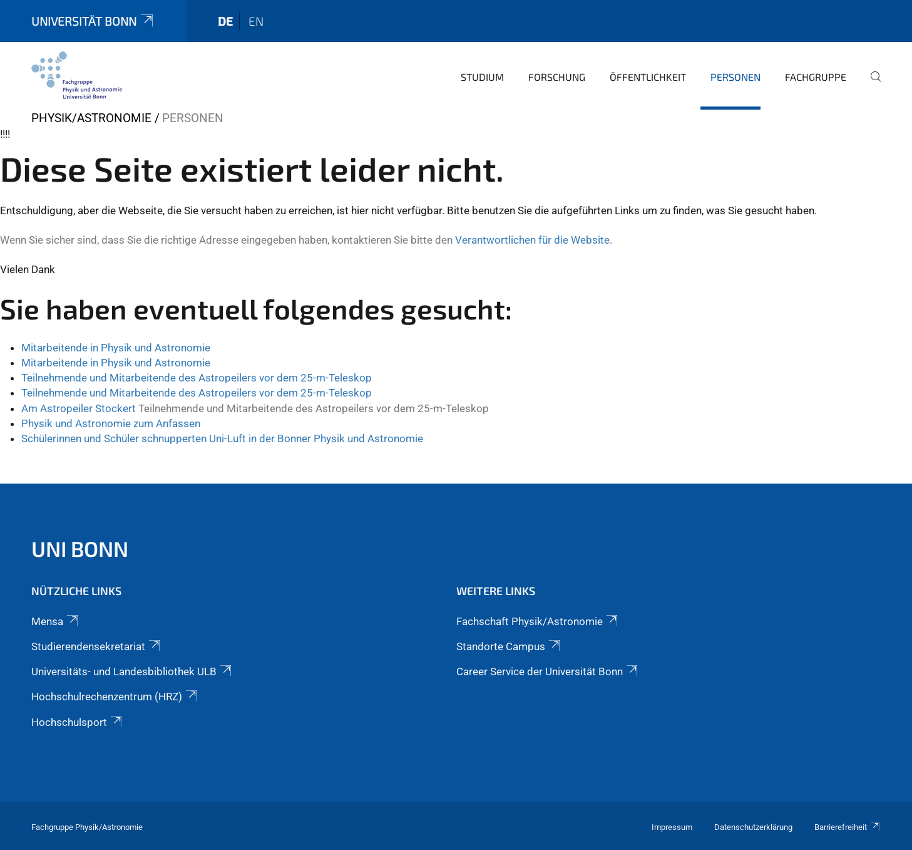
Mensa (55, 621)
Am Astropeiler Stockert (78, 408)
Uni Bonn (79, 548)
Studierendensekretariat (96, 646)
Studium (482, 77)
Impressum (672, 827)
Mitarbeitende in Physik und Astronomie (115, 347)
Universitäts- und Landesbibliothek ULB (132, 671)
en (256, 21)
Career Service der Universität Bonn (548, 671)
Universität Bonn (93, 21)
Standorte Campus (509, 646)
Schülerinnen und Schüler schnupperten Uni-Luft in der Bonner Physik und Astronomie (222, 438)
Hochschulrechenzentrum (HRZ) (115, 696)
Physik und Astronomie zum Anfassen (110, 423)
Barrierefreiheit (847, 827)
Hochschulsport (77, 722)
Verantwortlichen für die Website (532, 240)
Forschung (556, 77)
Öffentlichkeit (648, 77)
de (225, 21)
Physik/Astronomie (91, 118)
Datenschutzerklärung (753, 827)
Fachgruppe (815, 77)
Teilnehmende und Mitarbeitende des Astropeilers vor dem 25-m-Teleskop (196, 377)
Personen (735, 77)
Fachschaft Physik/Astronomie (538, 621)
